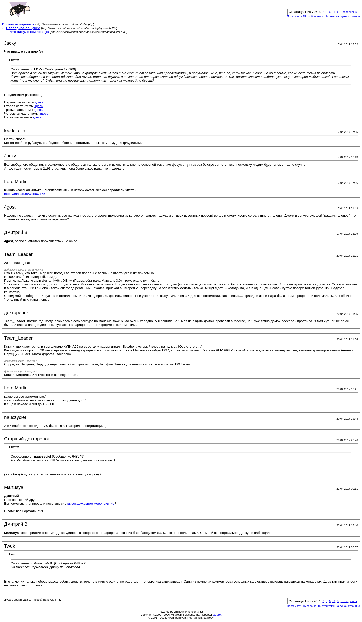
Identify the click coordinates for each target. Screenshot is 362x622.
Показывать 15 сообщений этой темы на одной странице (323, 16)
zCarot (217, 614)
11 (333, 11)
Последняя (349, 11)
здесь (39, 102)
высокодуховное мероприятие (90, 503)
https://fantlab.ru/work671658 (25, 194)
